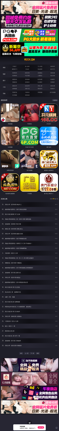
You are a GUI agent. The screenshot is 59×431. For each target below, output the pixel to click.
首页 (21, 353)
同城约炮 (14, 92)
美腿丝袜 (14, 82)
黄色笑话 (40, 88)
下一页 (32, 353)
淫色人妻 (40, 86)
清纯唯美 (27, 82)
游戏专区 (52, 66)
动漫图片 (52, 79)
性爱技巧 (52, 88)
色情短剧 (27, 95)
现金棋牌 (40, 69)
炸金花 (27, 69)
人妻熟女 (40, 75)
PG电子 (14, 66)
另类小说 (27, 88)
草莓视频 (40, 92)
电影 (4, 74)
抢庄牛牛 (52, 69)
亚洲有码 (14, 75)
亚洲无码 (14, 73)
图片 (4, 80)
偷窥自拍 (14, 79)
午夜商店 (27, 92)
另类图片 (52, 82)
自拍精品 (40, 73)
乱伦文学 (27, 86)
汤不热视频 (53, 92)
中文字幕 (27, 75)
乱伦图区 (40, 82)
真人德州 (27, 66)
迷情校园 (14, 88)
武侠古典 (52, 86)
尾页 (38, 353)
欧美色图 (40, 79)
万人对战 (40, 66)
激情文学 (14, 86)
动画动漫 (52, 73)
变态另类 (52, 75)
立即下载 (41, 427)
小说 (4, 87)
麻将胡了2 (14, 69)
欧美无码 (27, 73)
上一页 (26, 353)
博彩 (4, 67)
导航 (4, 93)
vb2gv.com (29, 59)
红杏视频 (14, 95)
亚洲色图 (27, 79)
